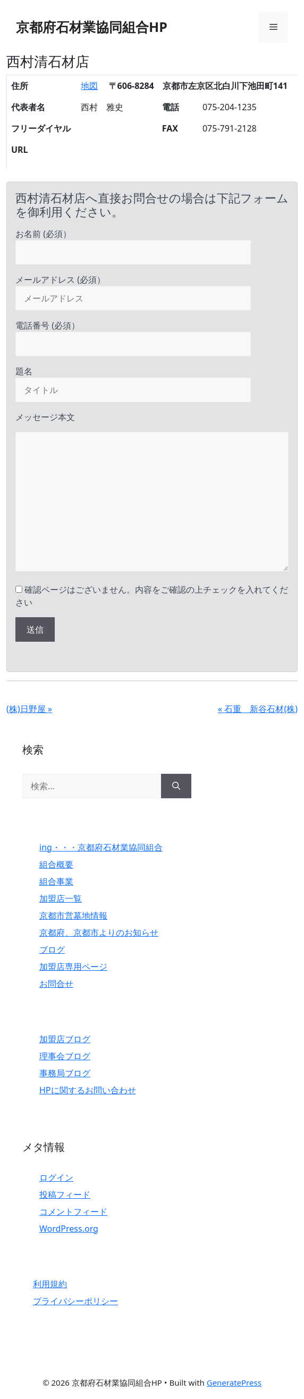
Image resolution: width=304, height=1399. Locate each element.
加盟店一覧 (60, 898)
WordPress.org (68, 1228)
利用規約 (50, 1284)
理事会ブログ (64, 1056)
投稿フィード (64, 1194)
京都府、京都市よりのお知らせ (98, 932)
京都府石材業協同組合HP (91, 27)
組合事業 (56, 881)
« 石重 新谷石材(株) (258, 709)
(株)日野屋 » (29, 709)
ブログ (52, 949)
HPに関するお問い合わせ (87, 1090)
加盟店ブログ (64, 1039)
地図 (89, 86)
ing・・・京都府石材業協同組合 (101, 847)
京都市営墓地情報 (73, 915)
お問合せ (56, 983)
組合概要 (56, 864)
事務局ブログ (64, 1073)
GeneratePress (234, 1382)
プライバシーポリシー (75, 1301)
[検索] (176, 786)
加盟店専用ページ (73, 966)
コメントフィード (73, 1211)
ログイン (56, 1177)
